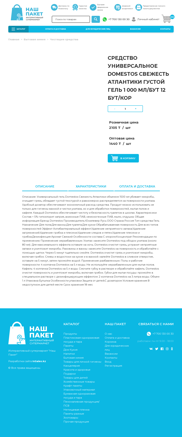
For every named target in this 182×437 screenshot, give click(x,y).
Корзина (110, 341)
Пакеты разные (73, 413)
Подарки (69, 373)
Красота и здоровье (76, 369)
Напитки (69, 353)
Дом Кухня (70, 349)
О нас (108, 333)
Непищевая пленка (76, 409)
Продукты (70, 333)
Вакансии (135, 29)
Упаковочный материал (79, 389)
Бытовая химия (34, 39)
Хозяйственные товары (79, 381)
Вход (108, 361)
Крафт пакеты (72, 385)
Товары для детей (75, 377)
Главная (13, 39)
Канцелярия (71, 365)
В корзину (123, 158)
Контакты (165, 29)
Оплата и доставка (55, 29)
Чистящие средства (64, 39)
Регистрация (113, 365)
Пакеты (68, 345)
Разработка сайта (27, 361)
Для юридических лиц (98, 29)
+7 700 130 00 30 (119, 19)
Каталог (18, 29)
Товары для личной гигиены (82, 361)
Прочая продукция (76, 421)
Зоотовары (70, 417)
